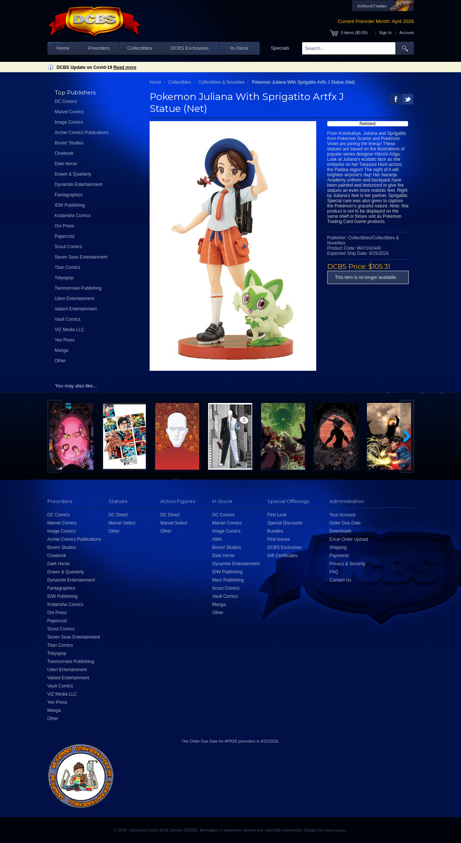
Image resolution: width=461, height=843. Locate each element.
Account (406, 32)
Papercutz (65, 236)
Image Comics (69, 122)
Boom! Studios (69, 143)
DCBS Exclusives (190, 48)
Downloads (340, 531)
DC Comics (66, 101)
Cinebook (64, 153)
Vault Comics (68, 319)
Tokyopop (64, 277)
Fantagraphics (69, 194)
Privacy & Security (347, 563)
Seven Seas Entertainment (81, 257)
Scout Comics (68, 246)
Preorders (99, 48)
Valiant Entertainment (76, 308)
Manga (62, 350)
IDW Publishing (70, 205)
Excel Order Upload (349, 539)
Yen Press (65, 340)
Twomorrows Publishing (78, 288)
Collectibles (139, 48)
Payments (339, 555)
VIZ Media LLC (69, 329)
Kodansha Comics (73, 215)
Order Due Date (345, 523)
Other (60, 360)
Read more (124, 67)
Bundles (275, 531)
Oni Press (64, 226)
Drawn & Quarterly (73, 174)
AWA (217, 539)
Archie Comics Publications (81, 132)
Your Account (342, 514)
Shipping (338, 547)
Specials (280, 48)
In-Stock (239, 48)
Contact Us (340, 580)
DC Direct (118, 514)
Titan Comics (68, 267)
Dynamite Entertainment (79, 184)
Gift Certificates (282, 555)
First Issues (278, 539)
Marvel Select (122, 523)
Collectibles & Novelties (221, 82)
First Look (277, 514)
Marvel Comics (69, 111)
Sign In (385, 32)
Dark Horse (66, 163)
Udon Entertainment (74, 298)
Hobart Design (334, 830)
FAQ (334, 571)
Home (62, 48)
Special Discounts (285, 523)
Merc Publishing (228, 580)
